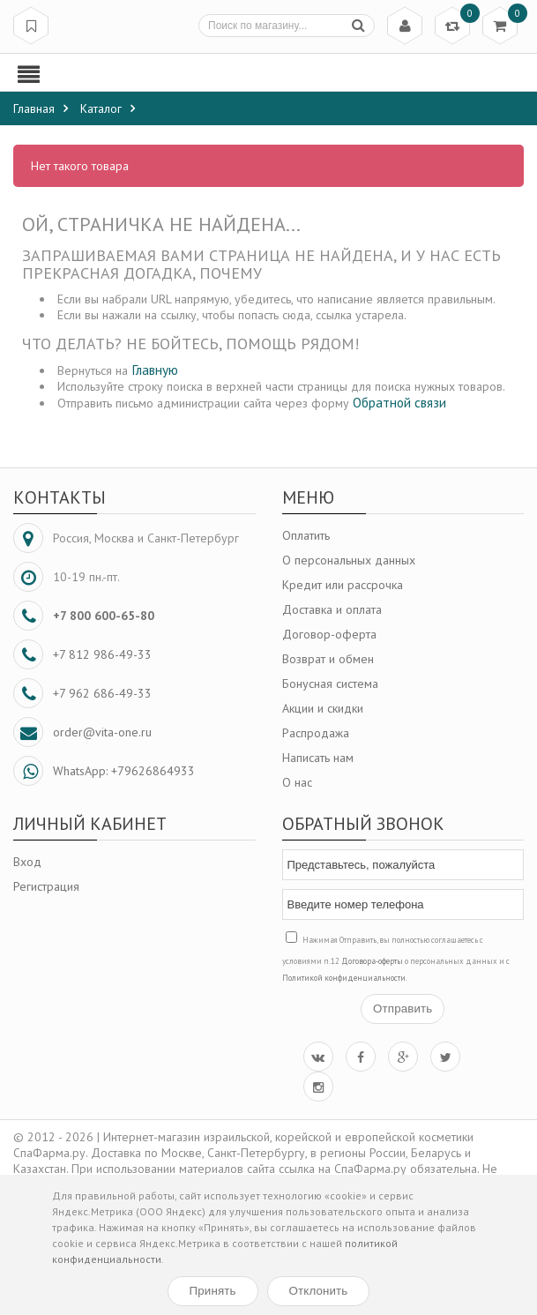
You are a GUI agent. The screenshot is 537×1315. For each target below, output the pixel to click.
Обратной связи (399, 402)
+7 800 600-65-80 (103, 616)
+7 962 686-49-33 (102, 693)
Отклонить (318, 1290)
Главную (154, 369)
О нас (297, 782)
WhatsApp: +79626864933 (124, 771)
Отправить (402, 1008)
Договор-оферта (329, 634)
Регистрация (46, 886)
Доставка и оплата (332, 609)
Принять (213, 1290)
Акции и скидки (322, 708)
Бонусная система (330, 683)
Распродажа (315, 733)
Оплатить (306, 535)
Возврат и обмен (328, 659)
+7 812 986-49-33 (102, 654)
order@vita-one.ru (102, 732)
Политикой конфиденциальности (344, 978)
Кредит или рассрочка (342, 585)
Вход (27, 862)
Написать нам (318, 758)
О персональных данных (348, 560)
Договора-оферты (372, 961)
